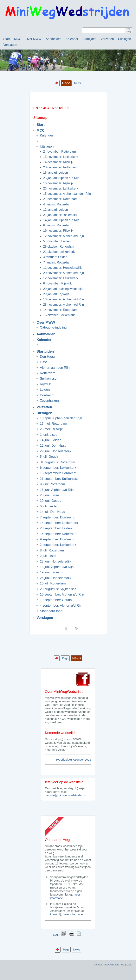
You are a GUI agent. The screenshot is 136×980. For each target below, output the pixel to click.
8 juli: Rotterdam (52, 550)
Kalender (72, 39)
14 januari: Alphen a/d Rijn (61, 220)
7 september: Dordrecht (57, 517)
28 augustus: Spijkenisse (58, 589)
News (77, 83)
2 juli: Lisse (48, 556)
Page (65, 658)
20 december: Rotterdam (60, 167)
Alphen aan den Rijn (55, 368)
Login (56, 934)
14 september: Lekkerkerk (59, 523)
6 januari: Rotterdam (57, 225)
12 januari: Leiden (55, 209)
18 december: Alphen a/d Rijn (63, 299)
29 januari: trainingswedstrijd (63, 288)
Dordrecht (47, 395)
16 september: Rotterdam (58, 534)
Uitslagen (124, 39)
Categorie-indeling (53, 327)
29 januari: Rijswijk (56, 294)
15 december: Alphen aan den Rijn (67, 193)
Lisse (44, 362)
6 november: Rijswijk (57, 283)
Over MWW (33, 39)
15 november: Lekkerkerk (60, 156)
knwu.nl (55, 914)
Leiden (45, 389)
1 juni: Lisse (48, 435)
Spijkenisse (48, 378)
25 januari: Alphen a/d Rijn (61, 178)
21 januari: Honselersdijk (60, 215)
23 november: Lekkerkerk (60, 188)
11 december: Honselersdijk (62, 267)
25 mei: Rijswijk (51, 429)
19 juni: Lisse (49, 572)
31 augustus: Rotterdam (57, 462)
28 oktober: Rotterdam (58, 246)
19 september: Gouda (56, 600)
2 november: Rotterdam (59, 151)
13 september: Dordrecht (58, 473)
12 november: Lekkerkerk (60, 278)
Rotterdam (47, 373)
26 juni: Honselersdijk (55, 578)
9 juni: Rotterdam (52, 484)
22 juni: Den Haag (53, 445)
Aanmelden (54, 39)
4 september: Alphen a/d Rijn (61, 605)
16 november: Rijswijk (58, 183)
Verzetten (107, 39)
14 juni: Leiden (51, 440)
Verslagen (10, 44)
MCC (17, 39)
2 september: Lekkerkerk (58, 545)
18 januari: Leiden (55, 172)
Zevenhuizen (49, 401)
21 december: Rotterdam (60, 199)
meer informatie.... (65, 896)
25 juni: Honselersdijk (55, 561)
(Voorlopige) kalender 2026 (73, 759)
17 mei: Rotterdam (53, 423)
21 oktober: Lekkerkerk (59, 251)
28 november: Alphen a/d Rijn (63, 304)
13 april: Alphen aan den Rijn (61, 418)
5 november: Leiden (57, 241)
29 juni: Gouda (51, 501)
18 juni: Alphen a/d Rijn (57, 567)
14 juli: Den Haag (52, 512)
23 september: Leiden (56, 528)
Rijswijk (45, 384)
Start (6, 39)
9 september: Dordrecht (57, 539)
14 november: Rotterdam (60, 309)
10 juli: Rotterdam (53, 583)
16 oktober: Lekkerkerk (59, 315)
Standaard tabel (51, 611)
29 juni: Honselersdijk (55, 451)
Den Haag (47, 356)
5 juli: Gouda (49, 456)
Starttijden (89, 39)
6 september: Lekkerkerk (58, 468)
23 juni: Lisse (49, 495)
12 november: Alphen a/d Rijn (63, 236)
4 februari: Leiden (55, 257)
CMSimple (113, 964)
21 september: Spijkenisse (59, 479)
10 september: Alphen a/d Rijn (62, 594)
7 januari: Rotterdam (57, 262)
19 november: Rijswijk (58, 230)
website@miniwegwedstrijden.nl (65, 795)
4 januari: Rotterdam (57, 204)
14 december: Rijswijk (58, 162)
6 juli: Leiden (49, 506)
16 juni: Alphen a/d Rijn (57, 490)
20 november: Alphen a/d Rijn (63, 273)
